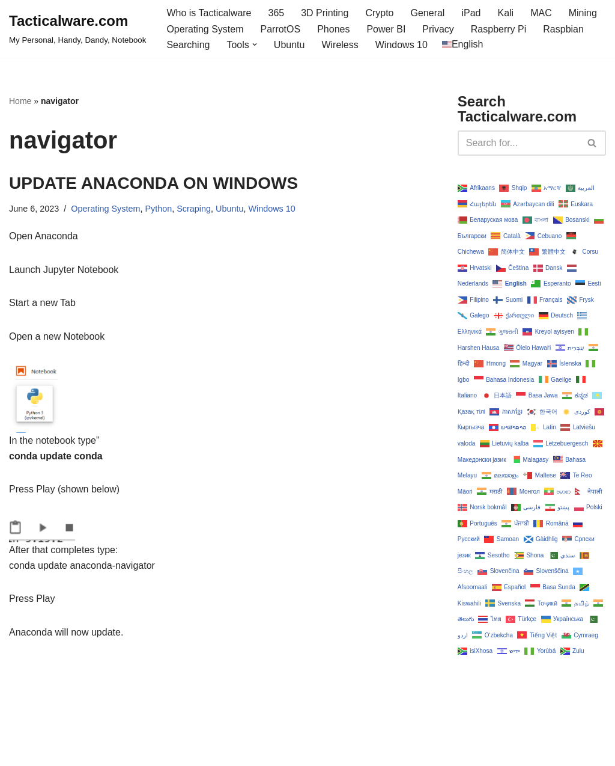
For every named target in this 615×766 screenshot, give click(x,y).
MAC (541, 13)
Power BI (385, 29)
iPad (470, 13)
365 (276, 13)
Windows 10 (401, 45)
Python (158, 208)
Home (20, 101)
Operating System (204, 29)
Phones (333, 29)
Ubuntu (289, 45)
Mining (583, 13)
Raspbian (563, 29)
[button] (254, 44)
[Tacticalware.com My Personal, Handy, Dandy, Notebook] (77, 29)
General (428, 13)
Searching (188, 45)
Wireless (339, 45)
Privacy (437, 29)
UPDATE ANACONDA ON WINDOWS (153, 183)
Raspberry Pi (498, 29)
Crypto (379, 13)
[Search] (518, 143)
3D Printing (324, 13)
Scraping (194, 208)
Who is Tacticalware (208, 13)
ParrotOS (280, 29)
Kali (505, 13)
